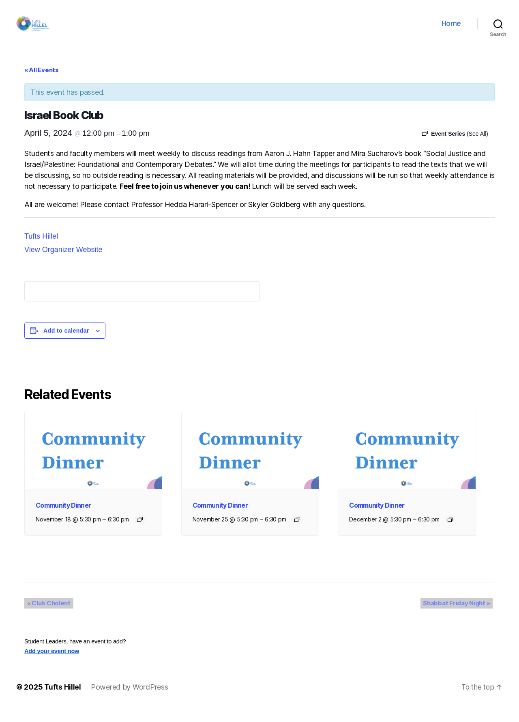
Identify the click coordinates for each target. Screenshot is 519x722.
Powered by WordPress (130, 699)
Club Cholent (46, 615)
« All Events (41, 82)
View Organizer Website (63, 262)
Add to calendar (66, 343)
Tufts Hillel (41, 248)
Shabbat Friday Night (459, 615)
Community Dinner (63, 517)
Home (451, 29)
